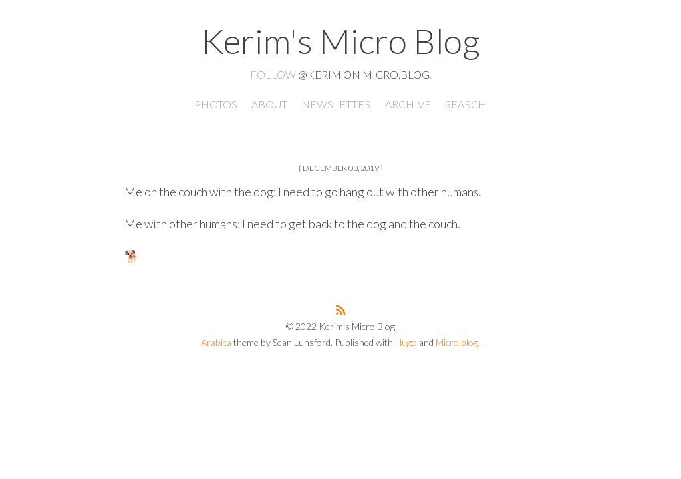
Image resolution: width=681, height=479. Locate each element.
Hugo (406, 342)
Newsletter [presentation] (336, 104)
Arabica (216, 342)
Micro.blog (457, 342)
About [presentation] (269, 104)
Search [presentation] (466, 104)
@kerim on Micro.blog (364, 74)
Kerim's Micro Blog (340, 40)
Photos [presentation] (215, 104)
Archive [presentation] (408, 104)
